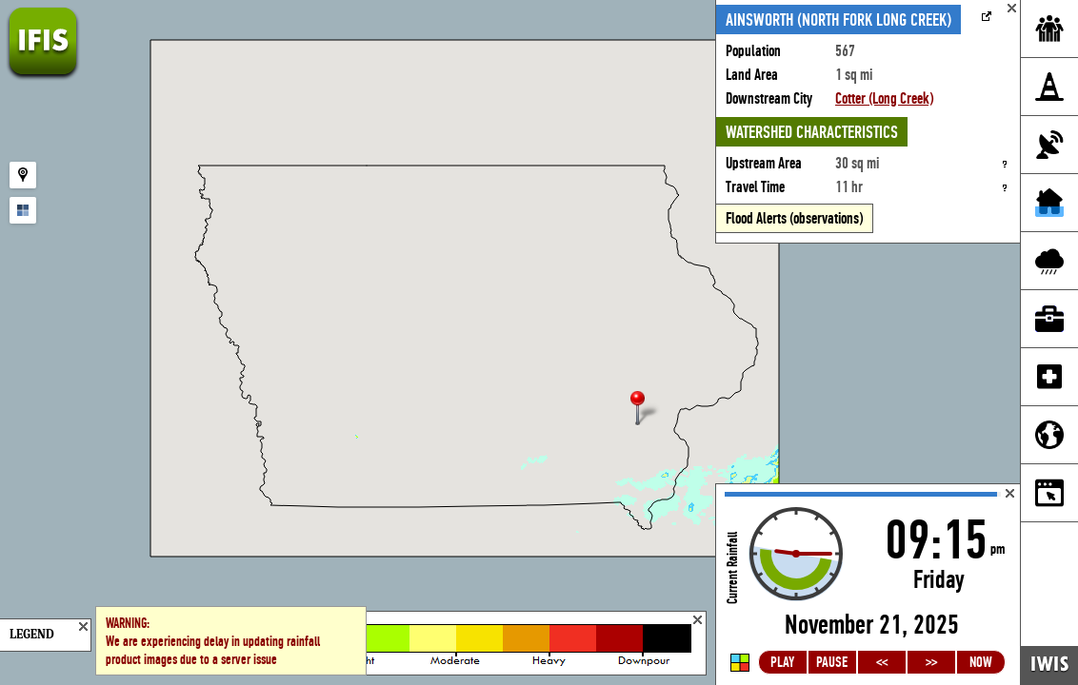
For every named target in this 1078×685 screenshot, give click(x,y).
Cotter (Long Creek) (884, 98)
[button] (646, 409)
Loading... (868, 584)
